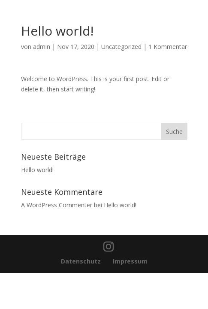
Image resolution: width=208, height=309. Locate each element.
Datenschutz (81, 261)
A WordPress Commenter (56, 205)
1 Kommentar (167, 46)
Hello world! (37, 170)
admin (41, 46)
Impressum (130, 261)
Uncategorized (121, 46)
